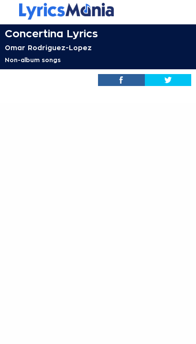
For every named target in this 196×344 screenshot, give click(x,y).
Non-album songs (33, 60)
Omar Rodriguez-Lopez (48, 47)
